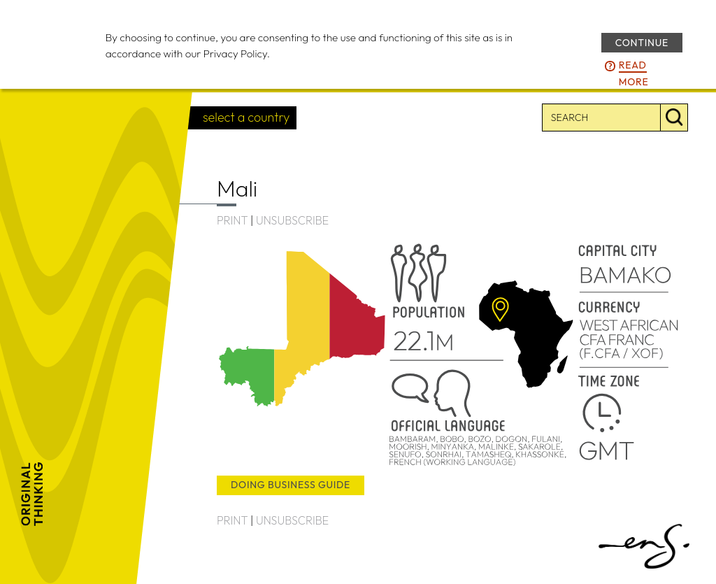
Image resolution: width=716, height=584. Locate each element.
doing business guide (290, 484)
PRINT (232, 220)
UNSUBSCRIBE (292, 220)
